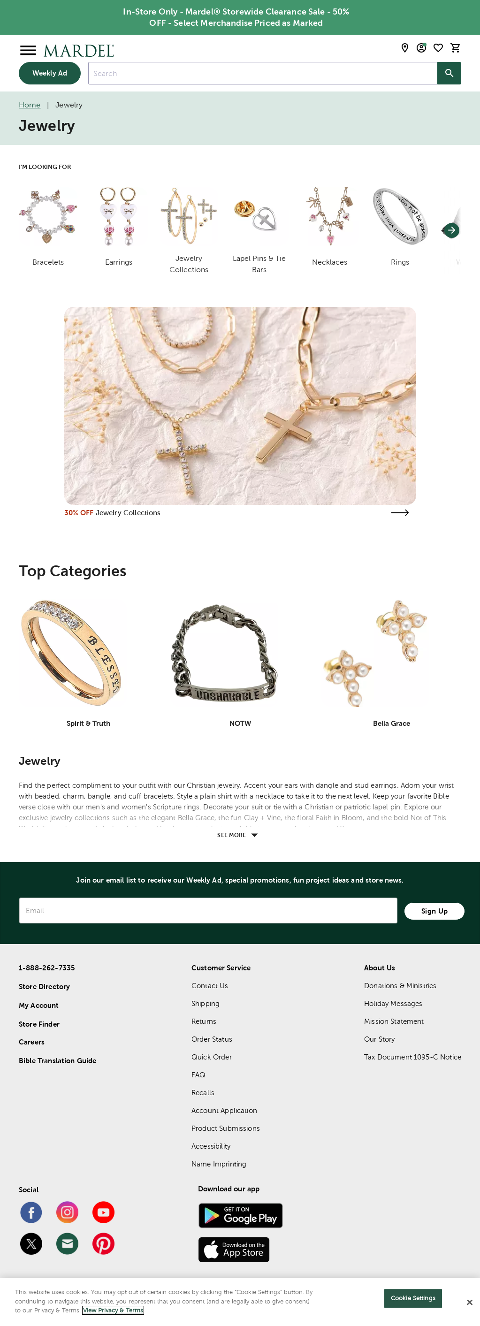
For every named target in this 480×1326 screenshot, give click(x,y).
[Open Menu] (28, 50)
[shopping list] (438, 48)
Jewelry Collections (128, 513)
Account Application (224, 1110)
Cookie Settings (413, 1298)
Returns (203, 1021)
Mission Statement (394, 1021)
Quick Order (211, 1057)
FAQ (198, 1075)
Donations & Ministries (400, 986)
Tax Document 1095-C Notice (412, 1057)
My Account (39, 1005)
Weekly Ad (49, 73)
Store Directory (44, 987)
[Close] (469, 1302)
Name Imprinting (218, 1164)
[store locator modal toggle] (405, 48)
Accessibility (210, 1146)
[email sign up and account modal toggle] (421, 48)
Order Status (211, 1039)
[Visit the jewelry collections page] (400, 512)
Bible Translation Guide (57, 1061)
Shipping (205, 1003)
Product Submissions (225, 1128)
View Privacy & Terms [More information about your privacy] (113, 1310)
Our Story (379, 1039)
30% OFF (79, 513)
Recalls (202, 1093)
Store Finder (39, 1024)
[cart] (455, 47)
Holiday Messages (393, 1003)
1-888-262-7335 (47, 968)
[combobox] (262, 73)
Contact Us (210, 986)
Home (30, 105)
